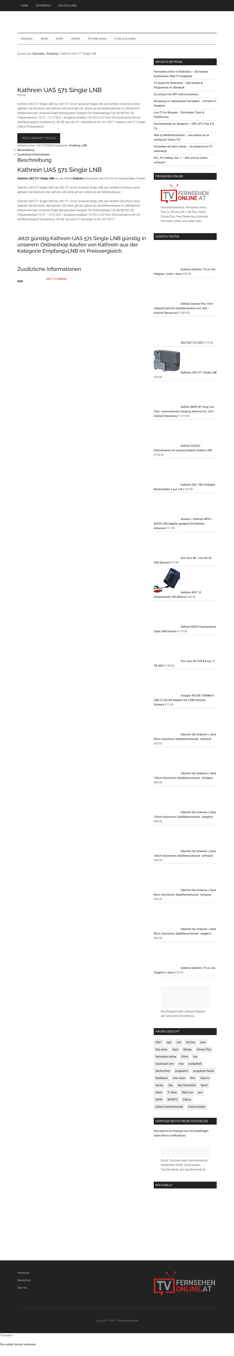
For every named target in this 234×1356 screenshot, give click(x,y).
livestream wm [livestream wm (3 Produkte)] (164, 1063)
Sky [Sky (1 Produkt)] (170, 1085)
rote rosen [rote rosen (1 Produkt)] (179, 1078)
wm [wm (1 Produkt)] (200, 1092)
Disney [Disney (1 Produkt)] (187, 1049)
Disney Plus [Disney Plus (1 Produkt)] (204, 1049)
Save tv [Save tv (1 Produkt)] (204, 1078)
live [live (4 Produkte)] (195, 1056)
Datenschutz (24, 1280)
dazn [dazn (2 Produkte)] (175, 1049)
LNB (84, 145)
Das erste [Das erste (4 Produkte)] (161, 1049)
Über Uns (22, 1287)
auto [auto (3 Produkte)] (203, 1042)
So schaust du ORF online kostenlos (176, 94)
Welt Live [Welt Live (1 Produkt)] (187, 1092)
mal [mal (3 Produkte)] (181, 1063)
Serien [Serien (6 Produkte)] (159, 1085)
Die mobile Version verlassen (18, 1344)
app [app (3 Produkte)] (169, 1042)
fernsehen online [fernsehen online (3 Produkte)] (165, 1056)
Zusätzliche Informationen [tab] (33, 154)
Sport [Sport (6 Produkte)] (204, 1085)
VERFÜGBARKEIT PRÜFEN (39, 138)
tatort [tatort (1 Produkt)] (158, 1092)
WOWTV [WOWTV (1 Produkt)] (172, 1099)
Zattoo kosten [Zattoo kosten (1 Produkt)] (196, 1106)
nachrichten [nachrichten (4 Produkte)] (162, 1071)
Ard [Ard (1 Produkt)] (178, 1042)
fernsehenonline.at (117, 22)
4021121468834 (56, 279)
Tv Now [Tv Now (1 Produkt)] (172, 1092)
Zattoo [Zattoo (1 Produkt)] (187, 1099)
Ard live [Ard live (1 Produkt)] (190, 1042)
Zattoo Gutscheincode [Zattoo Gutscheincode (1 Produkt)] (169, 1106)
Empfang (52, 53)
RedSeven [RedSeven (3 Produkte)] (161, 1078)
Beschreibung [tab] (25, 150)
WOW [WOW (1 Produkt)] (158, 1099)
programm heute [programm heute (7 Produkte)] (203, 1071)
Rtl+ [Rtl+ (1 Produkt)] (192, 1078)
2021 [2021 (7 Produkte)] (158, 1042)
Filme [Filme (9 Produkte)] (184, 1056)
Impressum (23, 1272)
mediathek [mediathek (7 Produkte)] (194, 1063)
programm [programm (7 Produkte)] (181, 1071)
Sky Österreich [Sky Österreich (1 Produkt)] (187, 1085)
